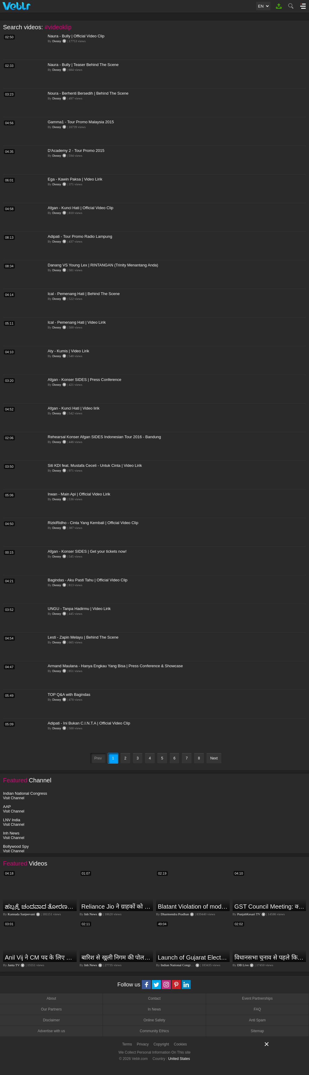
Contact (154, 998)
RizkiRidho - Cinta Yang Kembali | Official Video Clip (93, 522)
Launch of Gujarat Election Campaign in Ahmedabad (193, 957)
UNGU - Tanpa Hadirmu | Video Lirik (79, 608)
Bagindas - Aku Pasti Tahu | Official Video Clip (87, 580)
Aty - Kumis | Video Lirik (68, 351)
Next (214, 758)
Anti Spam (257, 1020)
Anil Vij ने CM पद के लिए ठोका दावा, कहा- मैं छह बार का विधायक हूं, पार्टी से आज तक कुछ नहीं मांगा (40, 957)
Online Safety (154, 1020)
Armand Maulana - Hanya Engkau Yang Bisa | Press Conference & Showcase (115, 666)
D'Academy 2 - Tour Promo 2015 (76, 150)
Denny (57, 41)
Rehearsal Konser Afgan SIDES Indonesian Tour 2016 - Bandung (104, 437)
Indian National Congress (178, 965)
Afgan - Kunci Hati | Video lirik (74, 408)
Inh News (90, 914)
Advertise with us (51, 1031)
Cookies (180, 1044)
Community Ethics (154, 1031)
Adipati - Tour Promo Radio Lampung (80, 236)
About (51, 998)
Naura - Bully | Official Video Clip (76, 36)
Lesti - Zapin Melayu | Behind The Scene (83, 637)
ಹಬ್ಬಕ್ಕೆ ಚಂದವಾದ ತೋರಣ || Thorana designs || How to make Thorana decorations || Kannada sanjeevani (40, 906)
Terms (127, 1044)
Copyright (161, 1044)
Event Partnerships (257, 998)
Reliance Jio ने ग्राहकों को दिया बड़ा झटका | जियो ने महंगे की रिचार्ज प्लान (116, 906)
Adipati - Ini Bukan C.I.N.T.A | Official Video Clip (89, 723)
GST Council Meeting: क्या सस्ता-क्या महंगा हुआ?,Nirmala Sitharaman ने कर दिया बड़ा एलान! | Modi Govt (269, 906)
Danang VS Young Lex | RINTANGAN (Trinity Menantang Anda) (103, 265)
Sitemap (257, 1031)
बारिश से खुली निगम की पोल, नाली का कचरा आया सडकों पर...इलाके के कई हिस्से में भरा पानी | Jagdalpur (116, 957)
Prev (98, 758)
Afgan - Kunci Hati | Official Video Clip (80, 208)
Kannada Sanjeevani (21, 914)
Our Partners (51, 1009)
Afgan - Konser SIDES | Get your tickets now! (87, 551)
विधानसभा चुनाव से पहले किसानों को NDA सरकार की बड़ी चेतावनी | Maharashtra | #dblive (269, 957)
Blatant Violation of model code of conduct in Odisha (193, 906)
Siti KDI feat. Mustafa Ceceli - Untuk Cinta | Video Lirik (95, 465)
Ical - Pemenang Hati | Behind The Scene (84, 293)
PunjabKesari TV (248, 914)
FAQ (257, 1009)
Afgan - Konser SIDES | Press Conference (84, 379)
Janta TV (14, 965)
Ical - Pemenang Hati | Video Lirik (77, 322)
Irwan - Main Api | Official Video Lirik (79, 494)
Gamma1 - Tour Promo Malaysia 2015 (81, 122)
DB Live (243, 965)
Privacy (142, 1044)
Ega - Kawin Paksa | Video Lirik (75, 179)
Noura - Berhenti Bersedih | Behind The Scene (88, 93)
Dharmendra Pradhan (175, 914)
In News (154, 1009)
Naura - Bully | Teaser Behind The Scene (83, 64)
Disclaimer (51, 1020)
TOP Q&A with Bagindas (69, 694)
